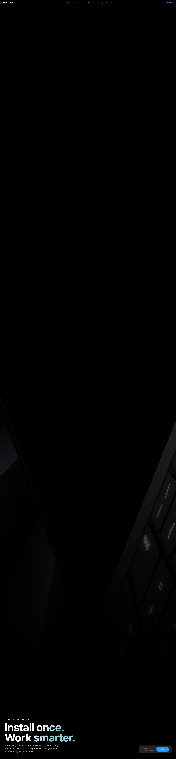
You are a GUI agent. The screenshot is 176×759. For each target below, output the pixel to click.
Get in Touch (169, 2)
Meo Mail (77, 3)
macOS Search (88, 3)
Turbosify (99, 3)
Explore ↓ (163, 751)
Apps (69, 3)
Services (109, 3)
